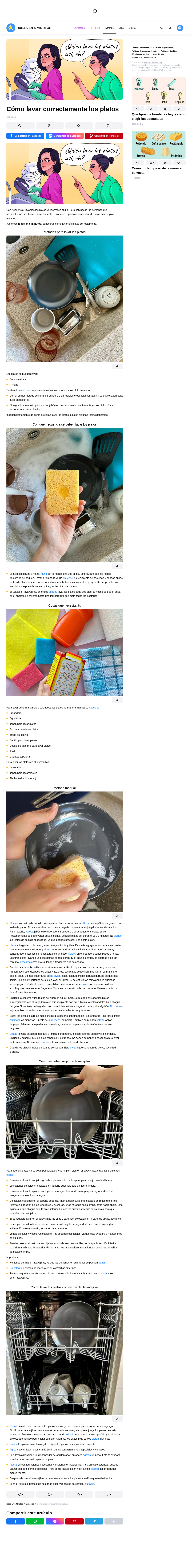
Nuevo (95, 28)
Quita (13, 1426)
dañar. (102, 1262)
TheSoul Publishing (153, 62)
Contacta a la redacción (142, 48)
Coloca (72, 953)
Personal (79, 28)
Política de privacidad (164, 48)
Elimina (14, 923)
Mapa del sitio (158, 54)
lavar (27, 967)
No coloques (17, 1268)
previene (68, 578)
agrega (30, 931)
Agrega (14, 1449)
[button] (138, 108)
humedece (54, 1020)
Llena (13, 945)
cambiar (44, 1042)
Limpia (13, 1033)
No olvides (115, 1006)
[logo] (28, 28)
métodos (25, 390)
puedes (53, 591)
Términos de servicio (140, 54)
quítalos (89, 1484)
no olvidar (55, 975)
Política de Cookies (169, 51)
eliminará (15, 1020)
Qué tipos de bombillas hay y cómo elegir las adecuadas (159, 116)
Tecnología (137, 124)
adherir (70, 1434)
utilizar (85, 923)
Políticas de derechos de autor (144, 51)
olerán (95, 1438)
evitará (74, 1047)
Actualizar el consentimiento (144, 57)
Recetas (136, 178)
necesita (94, 707)
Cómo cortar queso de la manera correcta (157, 170)
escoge (95, 1468)
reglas (9, 1174)
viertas (118, 935)
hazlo (44, 573)
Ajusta (13, 1464)
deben (103, 1273)
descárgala (26, 962)
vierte (47, 949)
